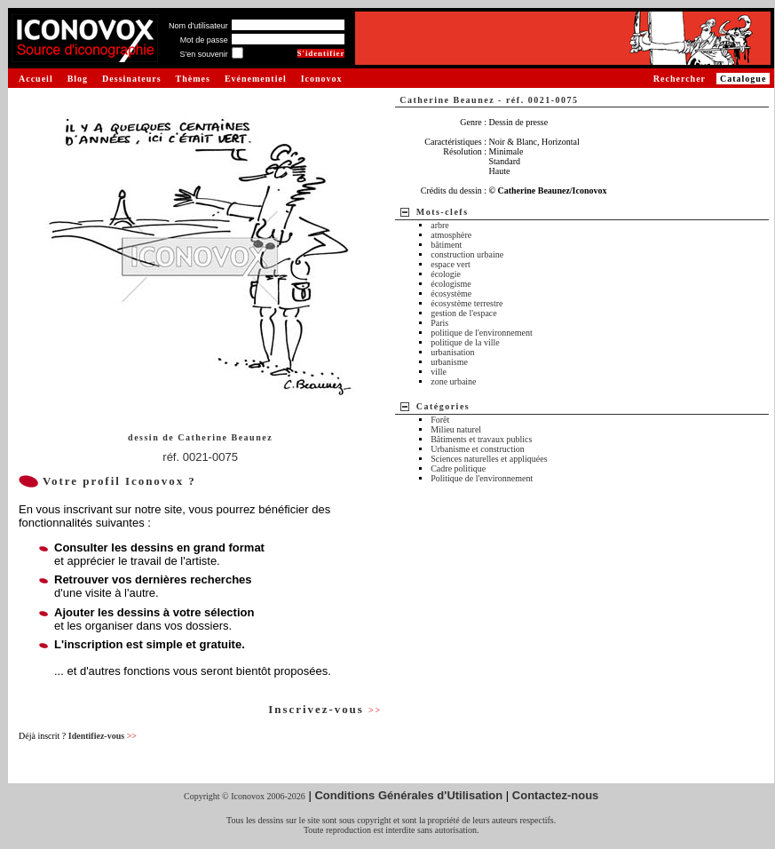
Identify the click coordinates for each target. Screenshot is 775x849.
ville (439, 372)
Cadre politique (458, 468)
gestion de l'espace (464, 313)
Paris (439, 323)
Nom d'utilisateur (198, 25)
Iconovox (322, 78)
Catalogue (743, 78)
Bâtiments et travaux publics (481, 439)
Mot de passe (204, 40)
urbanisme (449, 362)
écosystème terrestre (466, 303)
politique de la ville (465, 342)
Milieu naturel (456, 429)
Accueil (36, 78)
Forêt (440, 419)
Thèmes (193, 78)
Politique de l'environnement (482, 478)
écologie (446, 274)
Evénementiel (256, 78)
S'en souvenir (203, 54)
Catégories (443, 406)
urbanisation (452, 352)
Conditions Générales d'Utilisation (408, 795)
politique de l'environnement (482, 332)
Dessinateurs (131, 78)
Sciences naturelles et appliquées (489, 459)
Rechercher (679, 78)
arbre (440, 225)
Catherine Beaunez (225, 437)
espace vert (451, 264)
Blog (77, 78)
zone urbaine (453, 381)
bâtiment (446, 245)
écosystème (451, 293)
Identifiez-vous (102, 736)
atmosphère (451, 235)
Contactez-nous (555, 795)
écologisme (451, 284)
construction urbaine (467, 254)
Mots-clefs (442, 212)
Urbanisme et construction (478, 449)
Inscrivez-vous (325, 709)
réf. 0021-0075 (200, 457)
